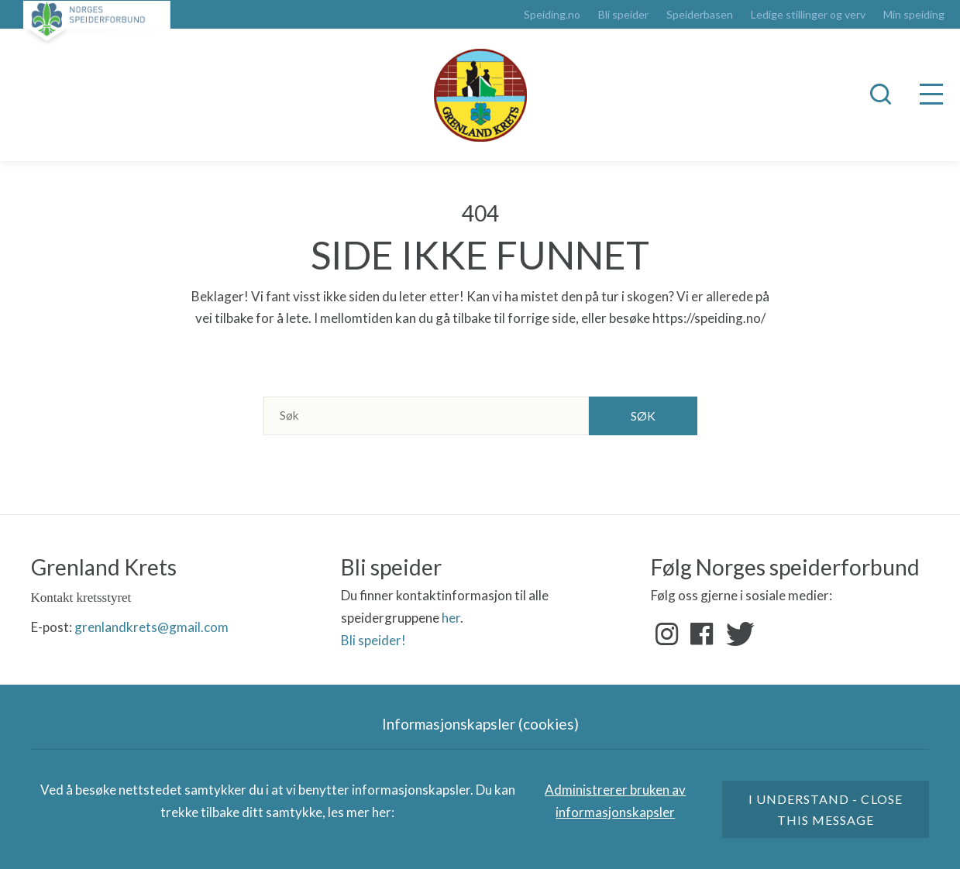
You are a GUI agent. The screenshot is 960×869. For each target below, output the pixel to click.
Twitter (737, 634)
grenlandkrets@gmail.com (151, 627)
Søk (643, 415)
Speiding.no (552, 14)
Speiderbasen (699, 14)
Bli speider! (373, 640)
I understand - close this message (825, 809)
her (451, 618)
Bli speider (623, 14)
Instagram (667, 634)
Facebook (702, 634)
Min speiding (914, 14)
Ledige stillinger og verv (808, 14)
